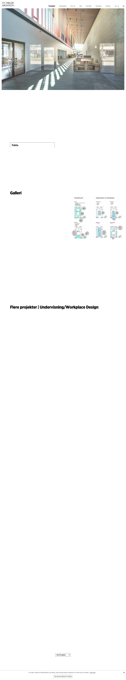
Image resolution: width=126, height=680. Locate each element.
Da (117, 6)
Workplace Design (82, 307)
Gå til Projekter (61, 655)
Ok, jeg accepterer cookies (63, 676)
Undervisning (52, 307)
